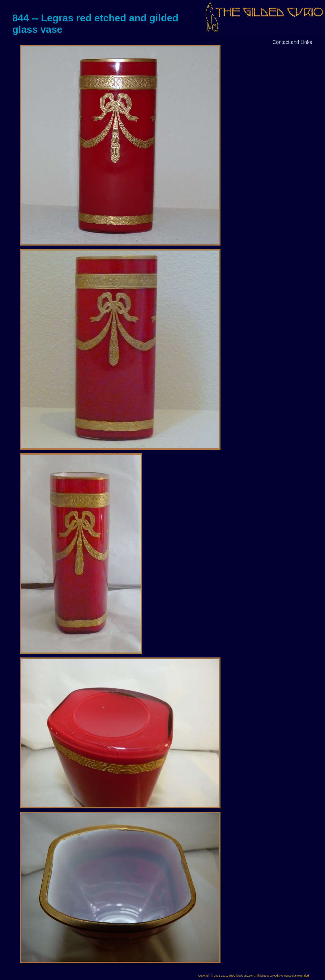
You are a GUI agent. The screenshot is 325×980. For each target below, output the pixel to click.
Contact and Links (292, 42)
